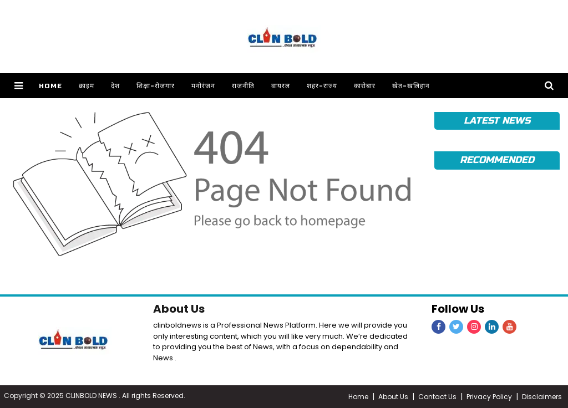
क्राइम (86, 86)
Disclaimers (542, 396)
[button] (18, 86)
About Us (179, 309)
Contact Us (437, 396)
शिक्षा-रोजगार (155, 86)
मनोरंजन (203, 86)
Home (50, 86)
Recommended (497, 160)
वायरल (280, 86)
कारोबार (365, 86)
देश (115, 86)
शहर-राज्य (322, 86)
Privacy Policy (489, 396)
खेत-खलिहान (411, 86)
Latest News (497, 120)
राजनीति (243, 86)
